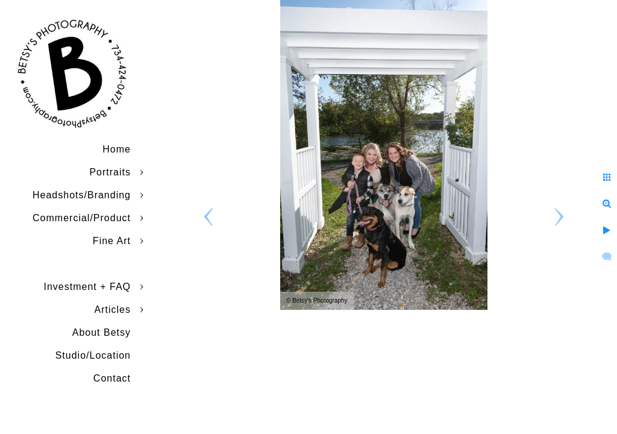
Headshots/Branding (82, 195)
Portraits (110, 172)
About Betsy (101, 332)
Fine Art (112, 241)
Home (116, 149)
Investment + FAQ (87, 286)
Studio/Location (93, 355)
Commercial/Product (82, 218)
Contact (112, 378)
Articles (113, 309)
